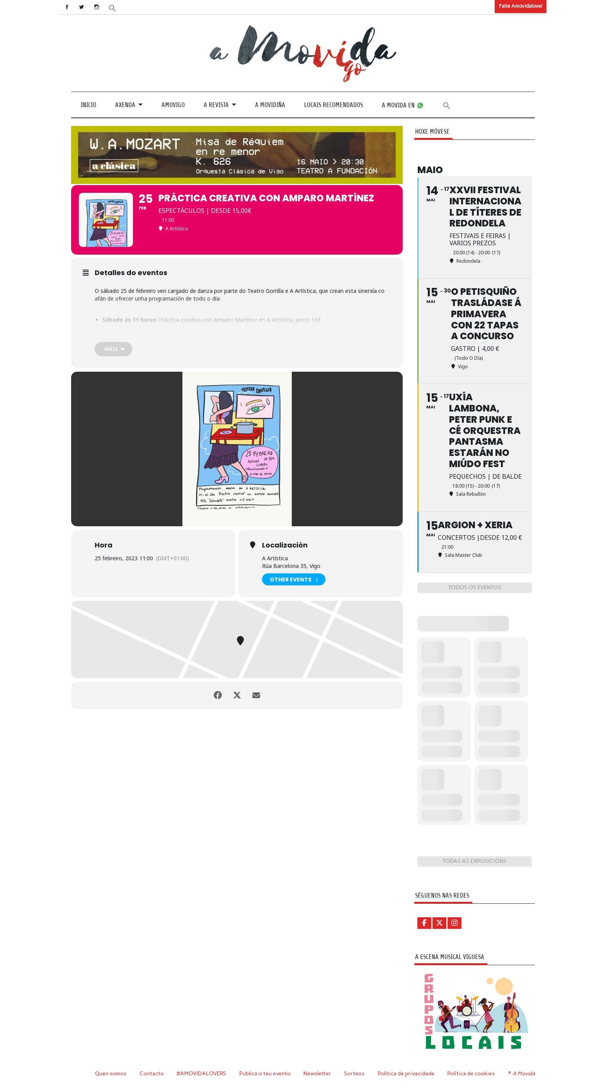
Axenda (125, 105)
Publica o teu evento (265, 1073)
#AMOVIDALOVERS (201, 1073)
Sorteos (354, 1073)
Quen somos (110, 1073)
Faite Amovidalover (521, 6)
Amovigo (173, 105)
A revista (216, 105)
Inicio (88, 105)
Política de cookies (471, 1073)
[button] (112, 7)
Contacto (152, 1073)
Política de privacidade (406, 1073)
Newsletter (317, 1073)
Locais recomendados (333, 105)
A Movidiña (270, 105)
